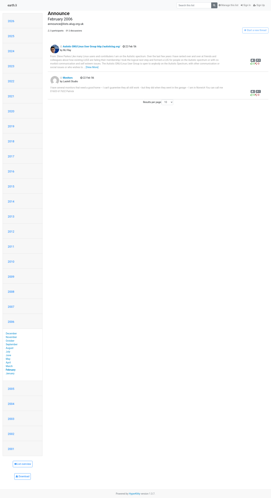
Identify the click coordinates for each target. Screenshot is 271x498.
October (10, 340)
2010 (11, 261)
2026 (11, 21)
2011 (11, 246)
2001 (11, 449)
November (11, 337)
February (11, 369)
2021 (11, 96)
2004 (11, 404)
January (10, 373)
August (9, 348)
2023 (11, 66)
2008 (11, 291)
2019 (11, 126)
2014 (11, 201)
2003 (11, 419)
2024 (11, 51)
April (8, 362)
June (8, 355)
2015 (11, 186)
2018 (11, 141)
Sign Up (259, 5)
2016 (11, 171)
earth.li (12, 5)
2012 (11, 231)
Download (22, 476)
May (8, 359)
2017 (11, 156)
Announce (58, 13)
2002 (11, 434)
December (11, 333)
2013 (11, 216)
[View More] (92, 67)
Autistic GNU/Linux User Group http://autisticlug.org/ (90, 46)
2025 (11, 36)
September (12, 344)
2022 (11, 81)
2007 (11, 306)
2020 (11, 111)
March (9, 366)
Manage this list (228, 5)
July (8, 351)
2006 (11, 321)
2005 (11, 389)
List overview (22, 464)
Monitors (66, 77)
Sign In (246, 5)
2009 (11, 276)
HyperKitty (134, 493)
